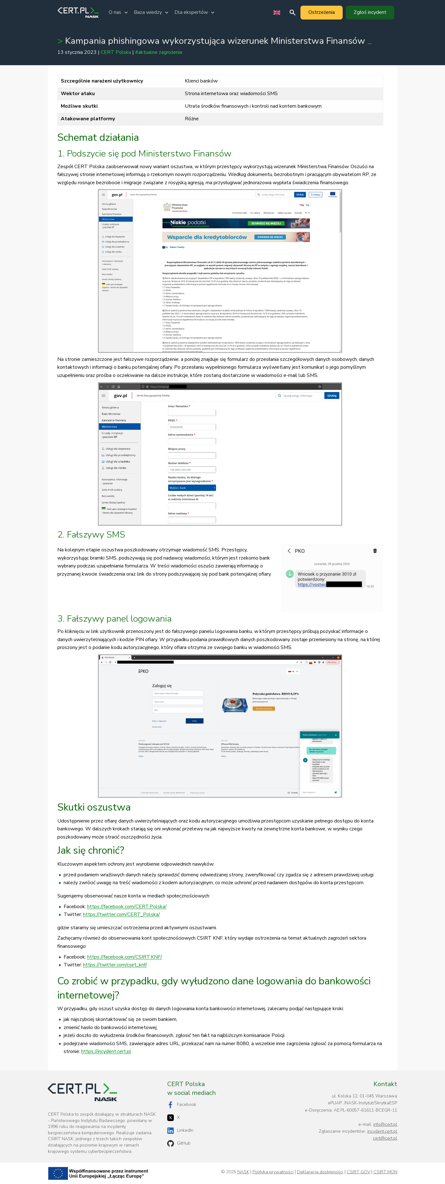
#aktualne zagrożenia (158, 52)
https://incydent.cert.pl (106, 1051)
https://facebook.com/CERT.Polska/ (127, 906)
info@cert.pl (385, 1124)
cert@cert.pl (385, 1138)
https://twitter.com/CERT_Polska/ (121, 914)
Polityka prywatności (273, 1172)
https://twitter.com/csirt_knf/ (115, 964)
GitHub (179, 1143)
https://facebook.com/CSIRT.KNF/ (124, 956)
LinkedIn (180, 1130)
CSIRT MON (385, 1172)
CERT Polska (116, 52)
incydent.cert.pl (382, 1131)
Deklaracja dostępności (320, 1172)
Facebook (181, 1104)
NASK (243, 1172)
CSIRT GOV (358, 1172)
